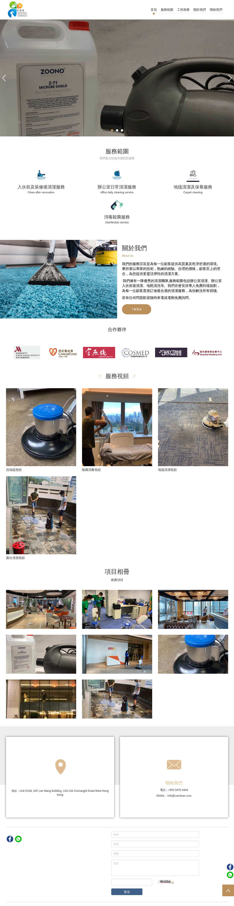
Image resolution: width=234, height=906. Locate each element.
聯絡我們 (216, 9)
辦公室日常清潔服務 (117, 187)
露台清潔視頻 (15, 558)
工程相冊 (183, 9)
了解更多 (136, 309)
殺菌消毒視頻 (91, 469)
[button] (4, 78)
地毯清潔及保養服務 (193, 187)
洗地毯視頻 (14, 469)
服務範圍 (167, 9)
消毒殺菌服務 (117, 217)
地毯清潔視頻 (167, 469)
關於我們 (199, 9)
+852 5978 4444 (178, 789)
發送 (127, 892)
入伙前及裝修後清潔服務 (41, 187)
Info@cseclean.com (179, 795)
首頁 (154, 9)
